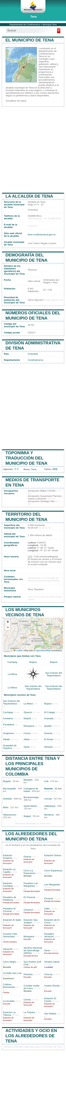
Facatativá (8, 724)
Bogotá (7, 781)
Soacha (48, 733)
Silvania (48, 747)
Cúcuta (48, 798)
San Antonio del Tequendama (53, 674)
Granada (49, 718)
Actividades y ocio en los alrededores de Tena (31, 1035)
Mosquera (29, 726)
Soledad (7, 798)
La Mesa (12, 674)
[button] (7, 622)
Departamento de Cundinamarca (25, 24)
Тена (33, 469)
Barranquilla (9, 788)
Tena (33, 16)
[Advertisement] (33, 149)
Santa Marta (30, 806)
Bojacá (33, 662)
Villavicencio (9, 814)
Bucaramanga (31, 797)
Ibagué (27, 816)
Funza (27, 733)
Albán (27, 739)
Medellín (28, 780)
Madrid (27, 718)
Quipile (48, 726)
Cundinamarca (35, 360)
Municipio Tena (49, 24)
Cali (46, 781)
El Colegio (49, 712)
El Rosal (48, 739)
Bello (5, 807)
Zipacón (28, 712)
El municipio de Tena (29, 40)
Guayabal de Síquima (10, 746)
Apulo (27, 747)
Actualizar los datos (16, 100)
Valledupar (49, 806)
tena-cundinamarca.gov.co (42, 234)
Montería (49, 814)
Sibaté (6, 739)
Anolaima (8, 718)
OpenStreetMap (43, 650)
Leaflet (17, 650)
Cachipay (12, 662)
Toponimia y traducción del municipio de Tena (26, 458)
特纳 (54, 469)
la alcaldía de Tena (29, 196)
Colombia (33, 354)
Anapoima (8, 733)
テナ (16, 469)
